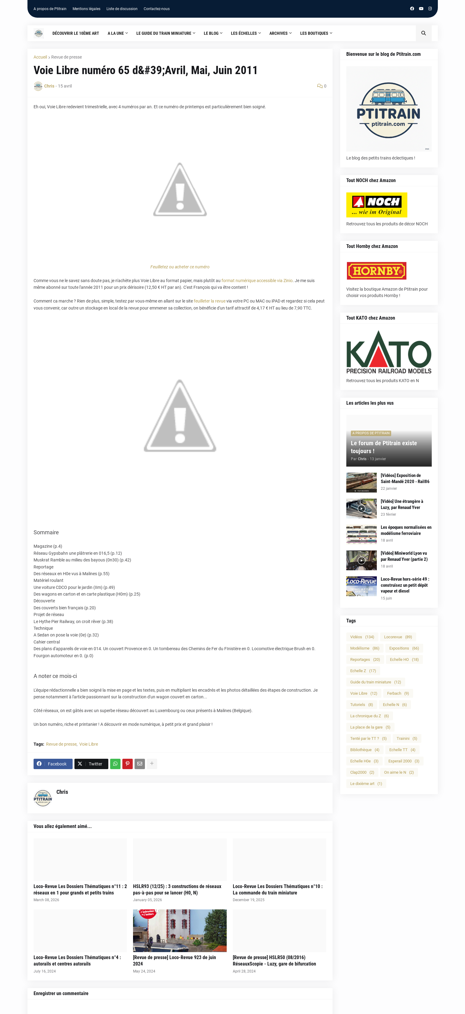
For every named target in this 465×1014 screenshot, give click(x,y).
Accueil (40, 57)
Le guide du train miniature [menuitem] (163, 33)
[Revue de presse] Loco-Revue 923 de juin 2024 (174, 961)
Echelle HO (404, 659)
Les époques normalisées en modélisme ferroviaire (406, 530)
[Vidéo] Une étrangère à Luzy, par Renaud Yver (402, 504)
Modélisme (365, 648)
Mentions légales (86, 9)
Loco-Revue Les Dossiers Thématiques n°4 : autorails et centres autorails (77, 961)
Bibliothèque (365, 749)
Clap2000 (362, 772)
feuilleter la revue (209, 301)
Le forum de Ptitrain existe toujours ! (384, 447)
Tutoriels (361, 704)
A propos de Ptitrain (50, 9)
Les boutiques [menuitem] (314, 33)
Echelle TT (402, 749)
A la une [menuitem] (116, 33)
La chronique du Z (369, 715)
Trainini (407, 738)
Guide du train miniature (375, 682)
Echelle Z (363, 670)
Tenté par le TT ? (368, 738)
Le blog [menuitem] (211, 33)
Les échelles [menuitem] (244, 33)
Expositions (404, 648)
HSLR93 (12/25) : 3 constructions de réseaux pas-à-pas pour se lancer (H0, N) (177, 889)
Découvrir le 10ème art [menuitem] (75, 33)
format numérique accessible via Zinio (257, 280)
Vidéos (362, 636)
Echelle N (395, 704)
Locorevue (398, 636)
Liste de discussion (122, 9)
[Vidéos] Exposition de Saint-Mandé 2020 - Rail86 (405, 478)
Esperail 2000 (404, 761)
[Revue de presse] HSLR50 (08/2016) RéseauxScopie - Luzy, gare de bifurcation (274, 961)
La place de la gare (370, 727)
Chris (62, 792)
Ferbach (398, 693)
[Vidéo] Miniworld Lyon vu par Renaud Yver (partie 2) (404, 556)
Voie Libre (88, 744)
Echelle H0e (364, 761)
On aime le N (399, 772)
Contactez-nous (157, 9)
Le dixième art (366, 783)
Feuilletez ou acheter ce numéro (180, 266)
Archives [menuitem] (278, 33)
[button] (424, 33)
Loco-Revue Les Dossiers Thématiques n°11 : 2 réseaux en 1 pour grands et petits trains (80, 889)
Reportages (365, 659)
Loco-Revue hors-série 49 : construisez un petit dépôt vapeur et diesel (405, 585)
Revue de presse (66, 57)
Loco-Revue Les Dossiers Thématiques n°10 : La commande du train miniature (278, 889)
